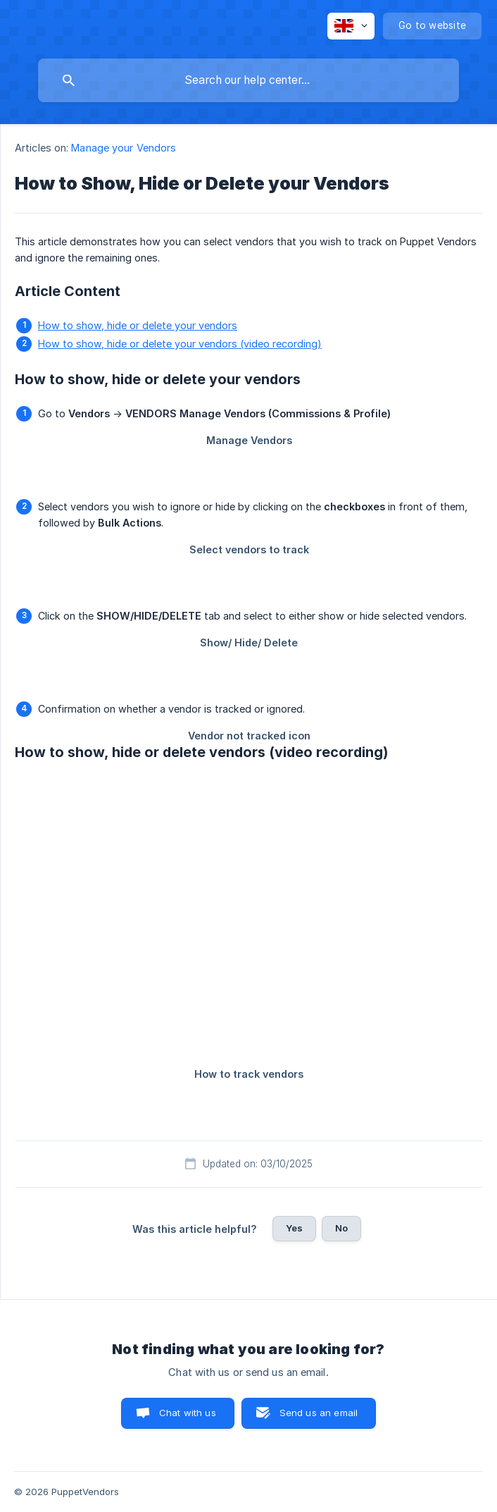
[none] (351, 26)
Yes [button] (294, 1228)
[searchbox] (248, 80)
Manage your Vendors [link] (123, 148)
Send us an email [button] (318, 1412)
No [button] (341, 1228)
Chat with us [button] (187, 1412)
